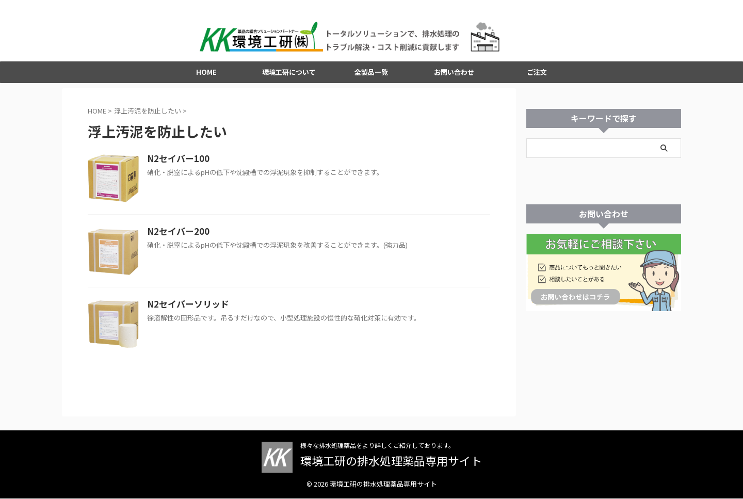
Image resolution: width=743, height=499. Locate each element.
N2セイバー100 (175, 163)
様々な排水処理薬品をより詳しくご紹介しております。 (377, 445)
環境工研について (289, 76)
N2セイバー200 (175, 236)
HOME (206, 76)
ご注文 (537, 76)
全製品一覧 (371, 76)
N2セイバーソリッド (185, 308)
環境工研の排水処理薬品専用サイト (391, 461)
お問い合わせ (454, 76)
